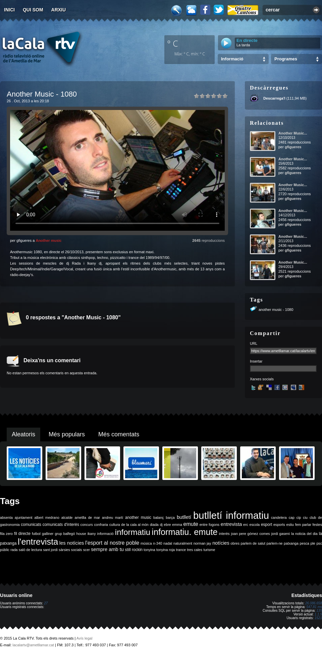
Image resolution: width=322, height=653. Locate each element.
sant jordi (50, 550)
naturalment (182, 543)
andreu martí (112, 517)
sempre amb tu (107, 549)
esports (279, 525)
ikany (92, 534)
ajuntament (24, 517)
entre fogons (210, 525)
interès (224, 534)
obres (234, 543)
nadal (167, 543)
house (81, 534)
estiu (290, 525)
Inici (9, 9)
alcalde (67, 517)
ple (313, 543)
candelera (279, 517)
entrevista (231, 524)
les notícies (71, 543)
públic (4, 550)
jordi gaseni (280, 534)
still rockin (134, 549)
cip (299, 517)
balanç (158, 517)
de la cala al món (135, 525)
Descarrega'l (274, 98)
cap (291, 517)
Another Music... (292, 133)
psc (319, 543)
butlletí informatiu (231, 515)
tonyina (149, 550)
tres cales (194, 550)
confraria (101, 525)
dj (161, 525)
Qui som (33, 9)
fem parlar (303, 525)
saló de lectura (30, 550)
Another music (48, 240)
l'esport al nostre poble (112, 543)
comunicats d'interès (61, 524)
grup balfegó (65, 534)
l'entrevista (38, 541)
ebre (167, 525)
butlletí (184, 517)
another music (138, 517)
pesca (304, 543)
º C (172, 43)
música (146, 543)
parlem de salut (253, 543)
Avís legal (84, 638)
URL (253, 343)
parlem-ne (275, 543)
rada (13, 550)
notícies (220, 543)
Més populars (67, 434)
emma (177, 525)
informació (105, 534)
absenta (6, 517)
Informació (232, 58)
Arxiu (58, 9)
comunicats (31, 524)
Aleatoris (23, 434)
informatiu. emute (184, 532)
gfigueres (293, 147)
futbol (36, 534)
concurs (86, 525)
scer (86, 550)
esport (266, 524)
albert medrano (47, 517)
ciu (305, 517)
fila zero (6, 534)
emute (190, 524)
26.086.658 (313, 603)
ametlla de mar (87, 517)
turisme (209, 550)
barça (170, 517)
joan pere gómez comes (250, 534)
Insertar (256, 361)
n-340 (157, 543)
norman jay (202, 543)
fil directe (22, 533)
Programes (285, 58)
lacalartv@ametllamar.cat (33, 645)
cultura (114, 525)
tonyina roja (165, 550)
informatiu (132, 532)
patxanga (291, 543)
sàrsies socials (70, 550)
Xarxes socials (262, 379)
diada (154, 525)
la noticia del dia (304, 534)
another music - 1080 (276, 310)
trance (181, 550)
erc (245, 525)
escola (254, 525)
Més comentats (118, 434)
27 (46, 603)
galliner (47, 534)
